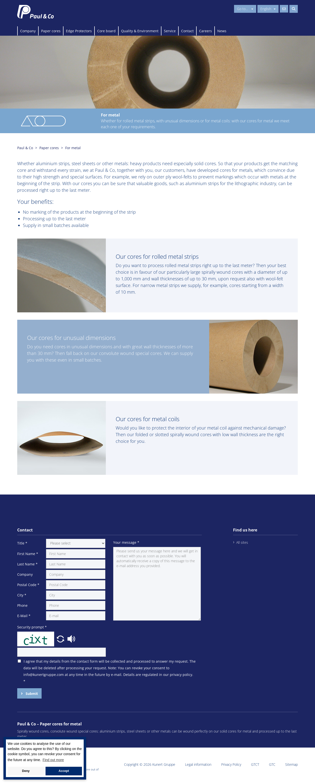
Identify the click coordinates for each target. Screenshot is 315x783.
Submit (31, 693)
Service (170, 31)
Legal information (198, 764)
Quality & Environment (139, 31)
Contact (187, 31)
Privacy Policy (231, 764)
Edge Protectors (79, 31)
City (21, 595)
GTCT (255, 764)
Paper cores (51, 31)
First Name (27, 553)
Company (28, 31)
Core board (106, 31)
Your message (126, 542)
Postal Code (28, 584)
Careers (205, 31)
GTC (272, 764)
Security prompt (32, 627)
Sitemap (291, 764)
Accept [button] (64, 771)
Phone (22, 605)
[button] (61, 638)
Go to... (245, 8)
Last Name (27, 564)
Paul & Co (25, 147)
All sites (242, 542)
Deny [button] (26, 771)
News (221, 31)
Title (22, 543)
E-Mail (24, 615)
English (268, 8)
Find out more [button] (53, 760)
